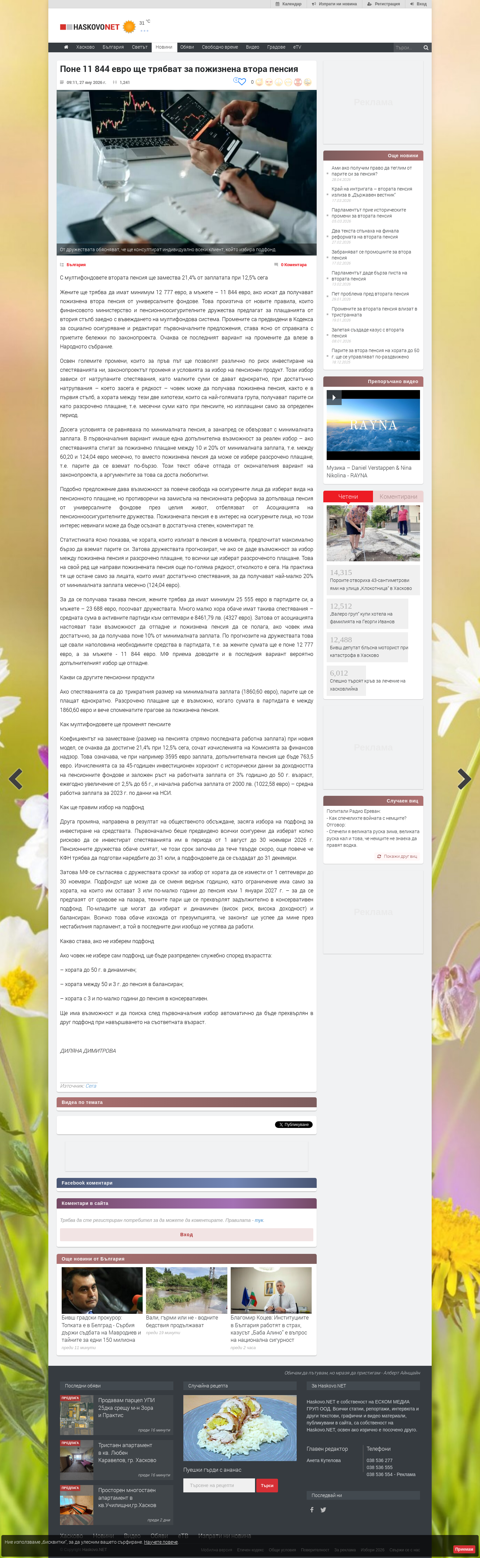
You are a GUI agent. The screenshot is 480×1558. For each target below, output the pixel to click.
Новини (164, 47)
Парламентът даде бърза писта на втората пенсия (369, 275)
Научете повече (161, 1542)
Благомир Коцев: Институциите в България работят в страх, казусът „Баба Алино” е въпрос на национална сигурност (270, 1328)
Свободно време (220, 47)
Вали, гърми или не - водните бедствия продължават (182, 1321)
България (76, 264)
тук (259, 1220)
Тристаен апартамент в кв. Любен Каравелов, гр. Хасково (127, 1452)
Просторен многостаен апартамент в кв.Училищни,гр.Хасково (128, 1497)
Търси (267, 1485)
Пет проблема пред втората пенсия (370, 293)
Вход (186, 1234)
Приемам (464, 1549)
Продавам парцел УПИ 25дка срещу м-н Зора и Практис (126, 1407)
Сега (90, 1085)
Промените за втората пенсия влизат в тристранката (374, 311)
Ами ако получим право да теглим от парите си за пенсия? (372, 171)
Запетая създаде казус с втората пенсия (368, 332)
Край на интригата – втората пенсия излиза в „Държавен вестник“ (372, 192)
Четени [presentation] (348, 496)
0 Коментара (294, 264)
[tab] (348, 499)
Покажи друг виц (397, 856)
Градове (276, 47)
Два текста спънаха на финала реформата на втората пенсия (365, 234)
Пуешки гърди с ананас (212, 1469)
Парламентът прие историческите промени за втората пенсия (369, 213)
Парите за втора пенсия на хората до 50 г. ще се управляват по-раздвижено (375, 353)
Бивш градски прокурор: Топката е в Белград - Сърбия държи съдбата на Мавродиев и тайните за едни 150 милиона (101, 1328)
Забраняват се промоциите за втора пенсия (371, 255)
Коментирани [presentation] (398, 496)
